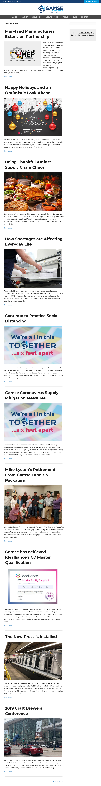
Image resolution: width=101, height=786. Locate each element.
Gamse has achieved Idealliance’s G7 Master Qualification (28, 557)
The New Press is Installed (31, 636)
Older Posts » (57, 781)
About (65, 17)
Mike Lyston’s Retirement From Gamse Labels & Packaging (30, 475)
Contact (84, 17)
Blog (75, 17)
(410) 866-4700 (17, 2)
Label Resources (52, 17)
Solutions (36, 17)
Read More (8, 76)
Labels (14, 17)
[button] (18, 17)
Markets (25, 17)
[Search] (83, 23)
